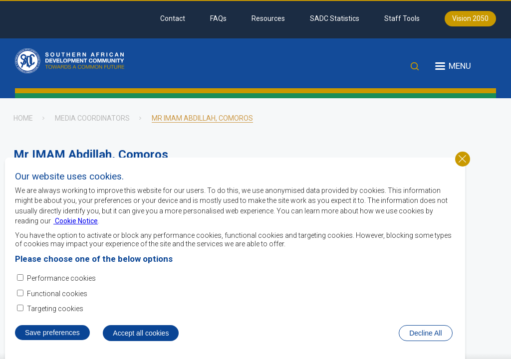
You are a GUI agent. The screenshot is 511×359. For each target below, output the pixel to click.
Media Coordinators (92, 118)
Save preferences (52, 334)
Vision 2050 (470, 18)
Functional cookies (57, 294)
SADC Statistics (334, 18)
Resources (268, 18)
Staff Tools (402, 18)
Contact (172, 18)
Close (462, 159)
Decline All (425, 334)
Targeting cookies (55, 309)
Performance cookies (61, 279)
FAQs (218, 18)
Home (23, 118)
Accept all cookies (141, 334)
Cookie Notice (75, 222)
